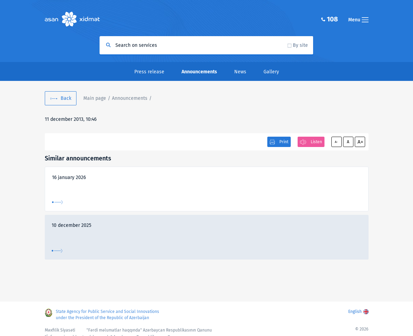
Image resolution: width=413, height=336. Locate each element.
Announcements (129, 98)
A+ (360, 142)
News (240, 72)
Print (283, 141)
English (355, 311)
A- (336, 142)
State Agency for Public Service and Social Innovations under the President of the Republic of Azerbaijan (107, 314)
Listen (316, 141)
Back (66, 98)
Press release (149, 72)
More (57, 202)
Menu (358, 20)
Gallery (271, 72)
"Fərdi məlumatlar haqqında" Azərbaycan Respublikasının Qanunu (149, 330)
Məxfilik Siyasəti (60, 330)
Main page (94, 98)
